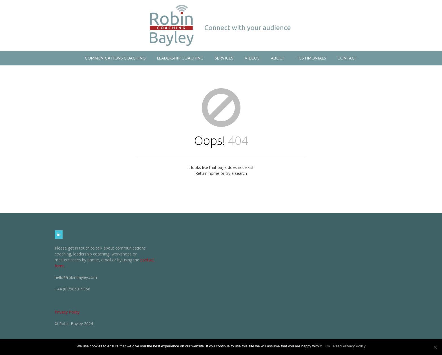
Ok (328, 346)
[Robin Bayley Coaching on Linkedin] (59, 234)
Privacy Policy (67, 312)
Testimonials (311, 58)
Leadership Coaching (180, 58)
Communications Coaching (115, 58)
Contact (347, 58)
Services (224, 58)
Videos (252, 58)
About (278, 58)
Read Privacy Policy (349, 346)
